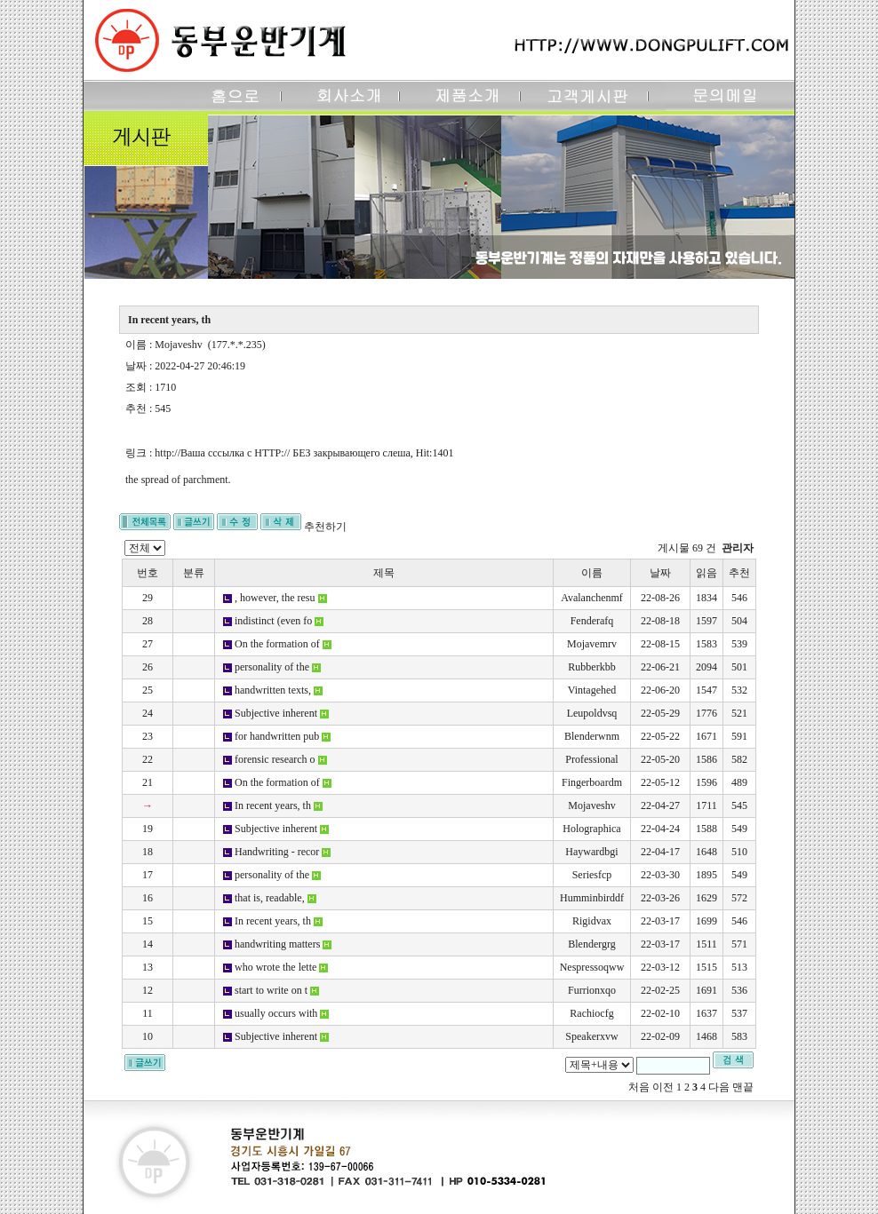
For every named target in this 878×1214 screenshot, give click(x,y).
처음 (639, 1087)
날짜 (660, 573)
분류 (193, 573)
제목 (384, 573)
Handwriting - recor (277, 851)
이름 (592, 573)
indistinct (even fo (273, 621)
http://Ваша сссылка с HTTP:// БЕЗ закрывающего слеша (282, 453)
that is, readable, (270, 898)
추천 (739, 573)
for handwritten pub (277, 736)
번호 (147, 573)
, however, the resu (275, 597)
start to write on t (271, 990)
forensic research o (275, 759)
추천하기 (325, 526)
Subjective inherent (276, 713)
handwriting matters (277, 944)
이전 (663, 1087)
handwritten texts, (273, 690)
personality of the (272, 667)
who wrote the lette (275, 967)
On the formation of (277, 644)
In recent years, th (273, 805)
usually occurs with (276, 1013)
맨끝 (743, 1087)
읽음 (706, 573)
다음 (719, 1087)
